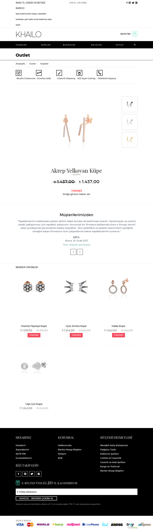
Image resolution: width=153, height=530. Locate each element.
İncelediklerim (24, 458)
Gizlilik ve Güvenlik (110, 458)
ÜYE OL (72, 3)
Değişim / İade (108, 449)
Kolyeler (96, 45)
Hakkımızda (65, 445)
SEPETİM (125, 33)
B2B (60, 458)
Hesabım (21, 445)
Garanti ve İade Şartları (112, 462)
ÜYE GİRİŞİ (82, 3)
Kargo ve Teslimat (110, 466)
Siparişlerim (22, 449)
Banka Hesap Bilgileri (69, 449)
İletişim (62, 453)
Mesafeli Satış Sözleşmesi (114, 445)
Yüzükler (21, 45)
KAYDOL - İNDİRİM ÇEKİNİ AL (36, 498)
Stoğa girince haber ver (76, 194)
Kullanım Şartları (109, 453)
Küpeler (46, 45)
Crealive (132, 527)
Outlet (120, 45)
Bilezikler (69, 45)
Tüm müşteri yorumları (76, 244)
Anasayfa (20, 63)
